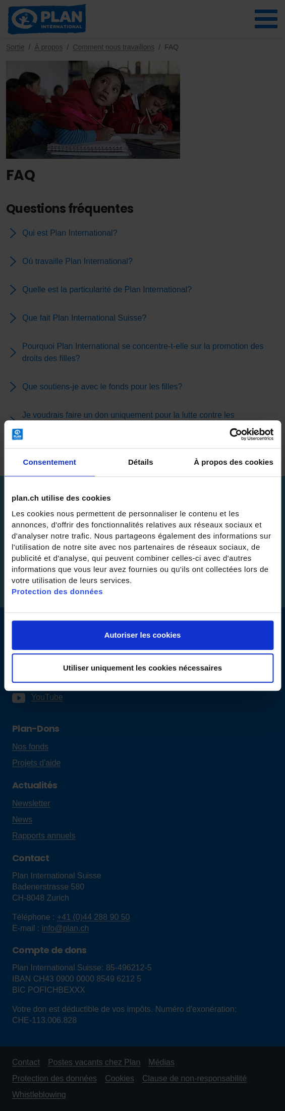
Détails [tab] (140, 462)
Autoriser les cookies (142, 635)
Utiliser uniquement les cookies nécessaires (142, 667)
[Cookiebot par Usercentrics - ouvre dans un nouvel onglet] (229, 434)
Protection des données (57, 591)
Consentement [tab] (49, 462)
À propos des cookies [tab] (233, 462)
